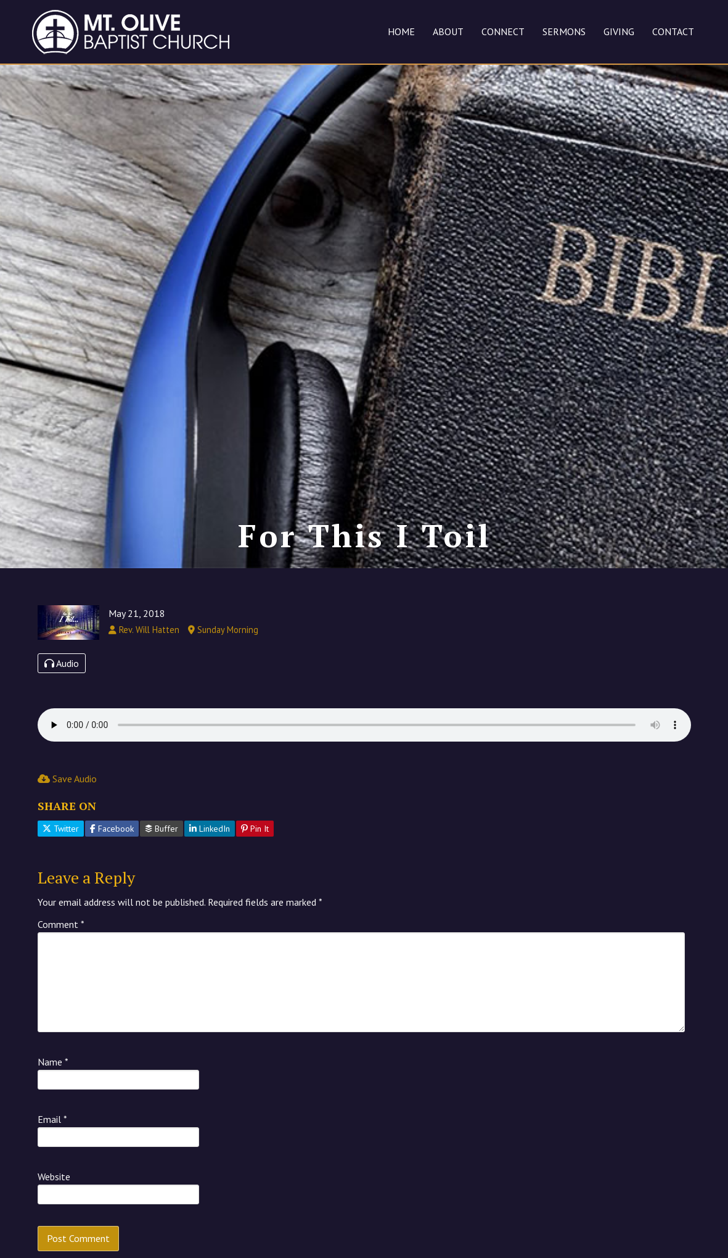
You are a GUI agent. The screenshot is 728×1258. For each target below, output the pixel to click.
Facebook (112, 828)
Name (53, 1062)
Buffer (161, 828)
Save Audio (67, 778)
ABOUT (448, 31)
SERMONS (564, 31)
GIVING (618, 31)
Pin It (255, 828)
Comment (61, 924)
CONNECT (503, 31)
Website (54, 1176)
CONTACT (673, 31)
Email (52, 1119)
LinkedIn (209, 828)
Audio (61, 663)
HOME (401, 31)
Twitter (61, 828)
